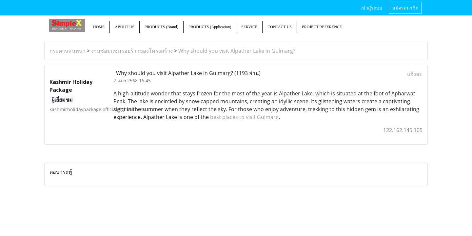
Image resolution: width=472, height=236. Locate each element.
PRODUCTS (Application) (209, 27)
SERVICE (249, 27)
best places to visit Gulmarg (244, 117)
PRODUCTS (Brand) (161, 27)
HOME (99, 27)
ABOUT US (124, 27)
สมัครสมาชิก (405, 7)
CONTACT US (279, 27)
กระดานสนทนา (67, 50)
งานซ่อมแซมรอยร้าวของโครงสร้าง (132, 50)
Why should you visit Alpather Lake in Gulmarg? (236, 50)
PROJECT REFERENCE (322, 27)
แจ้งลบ (415, 74)
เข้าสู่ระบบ (371, 7)
